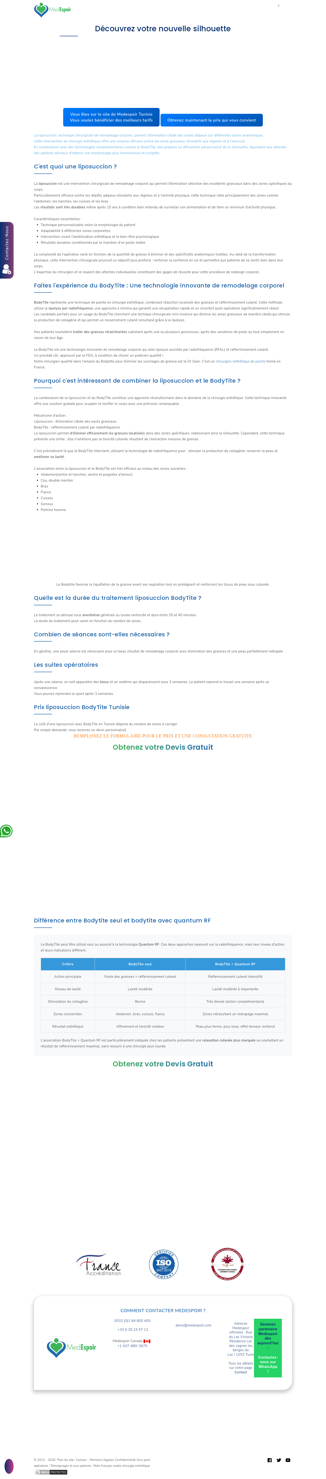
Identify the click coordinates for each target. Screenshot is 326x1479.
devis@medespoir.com (193, 1325)
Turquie (166, 7)
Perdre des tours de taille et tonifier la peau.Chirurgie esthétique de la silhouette (136, 45)
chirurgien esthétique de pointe (241, 361)
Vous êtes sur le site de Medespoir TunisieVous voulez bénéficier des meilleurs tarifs (111, 117)
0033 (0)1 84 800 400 (132, 1321)
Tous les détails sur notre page (240, 1367)
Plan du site (65, 1460)
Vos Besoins (94, 7)
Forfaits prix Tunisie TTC (132, 7)
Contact (255, 7)
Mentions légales (102, 1460)
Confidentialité (125, 1460)
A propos (188, 7)
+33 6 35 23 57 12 (132, 1330)
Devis (207, 7)
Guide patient (230, 7)
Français (85, 13)
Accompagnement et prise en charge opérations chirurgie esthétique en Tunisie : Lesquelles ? (162, 39)
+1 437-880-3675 (132, 1346)
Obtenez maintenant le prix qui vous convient (211, 120)
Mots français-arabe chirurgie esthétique (121, 1466)
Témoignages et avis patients (70, 1466)
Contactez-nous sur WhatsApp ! (268, 1364)
